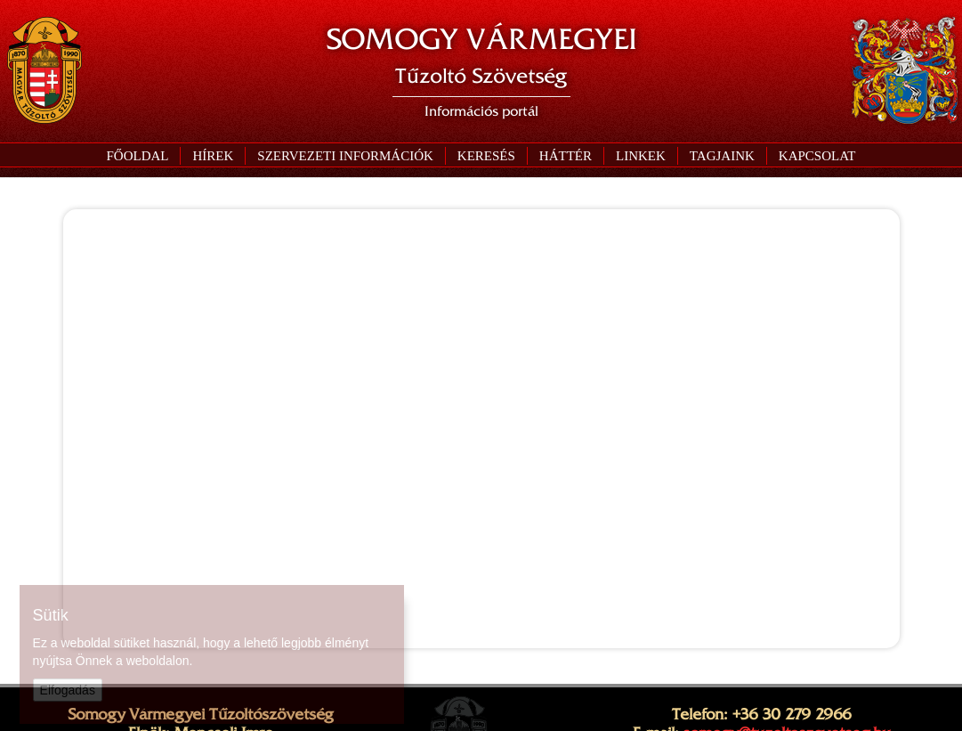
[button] (345, 156)
